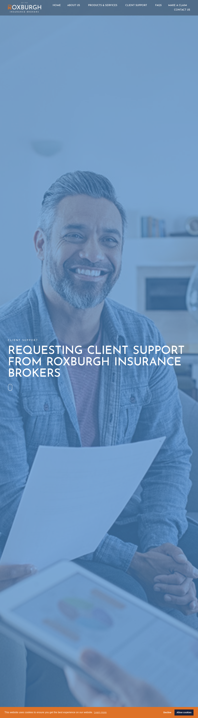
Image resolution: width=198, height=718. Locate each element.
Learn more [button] (100, 712)
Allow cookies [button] (184, 712)
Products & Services (103, 5)
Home (57, 5)
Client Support (137, 5)
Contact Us (182, 10)
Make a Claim (177, 5)
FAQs (158, 5)
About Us (74, 5)
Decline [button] (167, 712)
